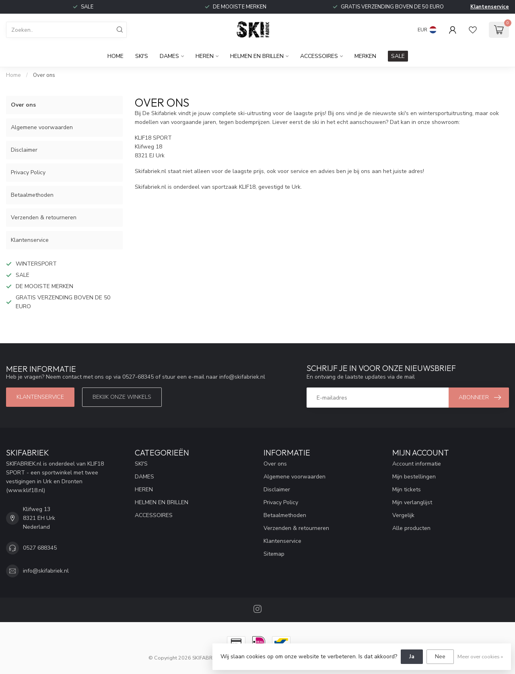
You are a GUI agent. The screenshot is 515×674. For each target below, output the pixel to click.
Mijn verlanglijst (412, 502)
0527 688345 (40, 548)
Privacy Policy (28, 172)
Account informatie (416, 464)
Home (115, 56)
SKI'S (141, 56)
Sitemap (274, 554)
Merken (365, 56)
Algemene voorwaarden (42, 127)
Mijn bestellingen (414, 476)
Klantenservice (489, 6)
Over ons (44, 75)
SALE (398, 56)
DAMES (169, 56)
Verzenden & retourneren (43, 217)
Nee (440, 656)
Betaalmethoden (32, 195)
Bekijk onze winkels (122, 397)
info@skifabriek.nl (46, 571)
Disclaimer (24, 150)
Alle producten (411, 528)
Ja (411, 656)
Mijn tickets (406, 489)
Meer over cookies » (480, 656)
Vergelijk (403, 515)
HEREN (205, 56)
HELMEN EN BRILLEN (257, 56)
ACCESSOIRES (319, 56)
